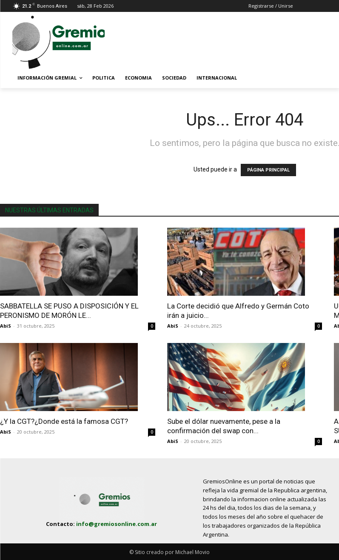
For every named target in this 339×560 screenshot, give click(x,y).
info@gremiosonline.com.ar (116, 524)
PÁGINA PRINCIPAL (268, 170)
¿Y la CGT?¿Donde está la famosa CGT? (64, 421)
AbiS (5, 326)
